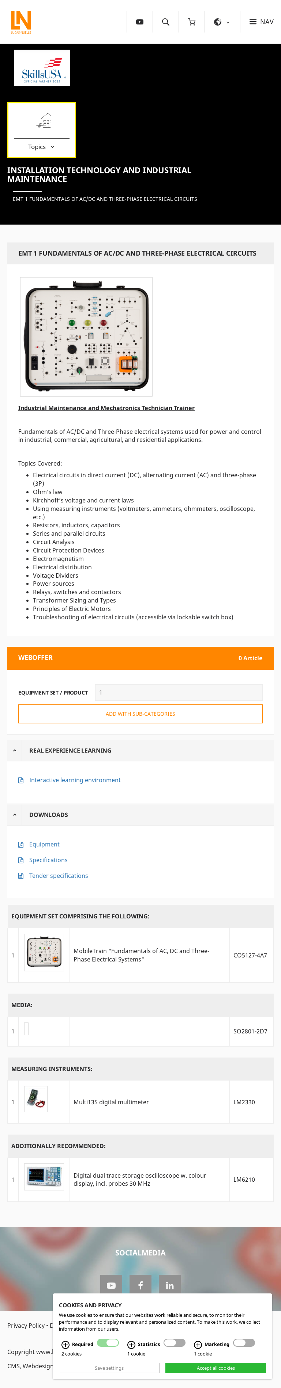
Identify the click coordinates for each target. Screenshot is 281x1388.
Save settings (109, 1368)
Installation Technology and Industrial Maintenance (99, 174)
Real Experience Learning (70, 750)
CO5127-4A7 (250, 955)
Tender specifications (58, 876)
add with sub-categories (140, 713)
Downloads (48, 815)
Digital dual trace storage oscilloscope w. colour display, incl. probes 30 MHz (140, 1179)
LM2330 (244, 1102)
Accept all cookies (216, 1368)
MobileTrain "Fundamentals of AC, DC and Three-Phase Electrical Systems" (141, 955)
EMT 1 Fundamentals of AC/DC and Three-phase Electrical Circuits (105, 198)
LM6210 (244, 1179)
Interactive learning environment (75, 780)
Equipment (44, 844)
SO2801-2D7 (250, 1031)
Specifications (48, 860)
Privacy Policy (26, 1326)
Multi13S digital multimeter (111, 1102)
